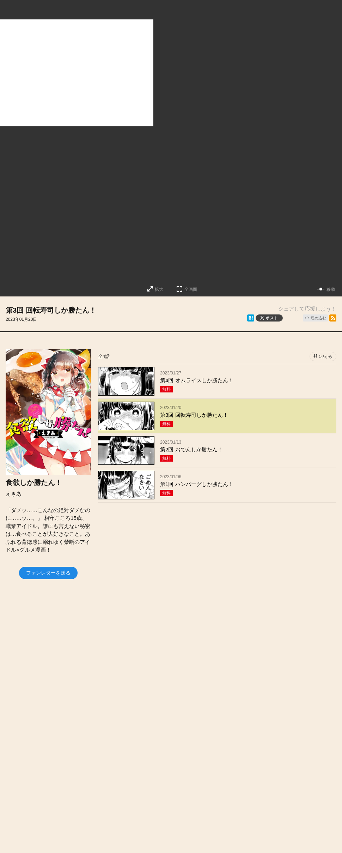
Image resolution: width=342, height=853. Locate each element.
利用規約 (290, 797)
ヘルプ (257, 797)
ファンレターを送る (48, 573)
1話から (325, 356)
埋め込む (318, 318)
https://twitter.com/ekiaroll (122, 723)
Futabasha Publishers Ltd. (163, 835)
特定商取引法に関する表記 (137, 812)
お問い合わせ (220, 797)
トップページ (57, 797)
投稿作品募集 (103, 797)
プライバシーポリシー (209, 812)
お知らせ (143, 797)
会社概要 (179, 797)
